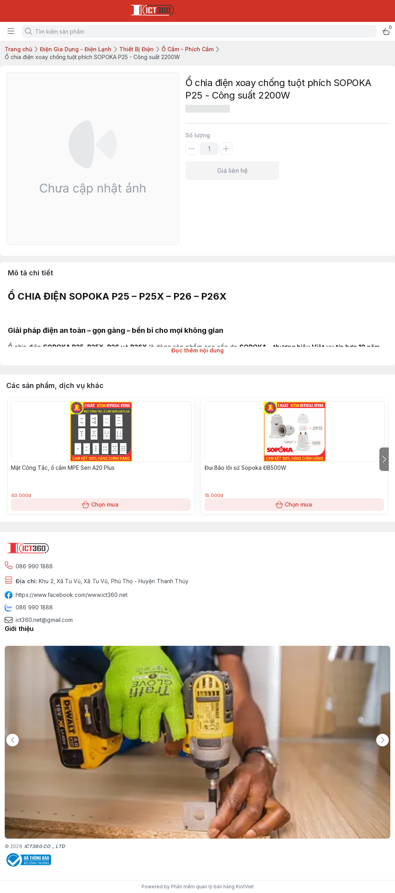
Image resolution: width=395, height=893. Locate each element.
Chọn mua (100, 504)
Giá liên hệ (232, 170)
